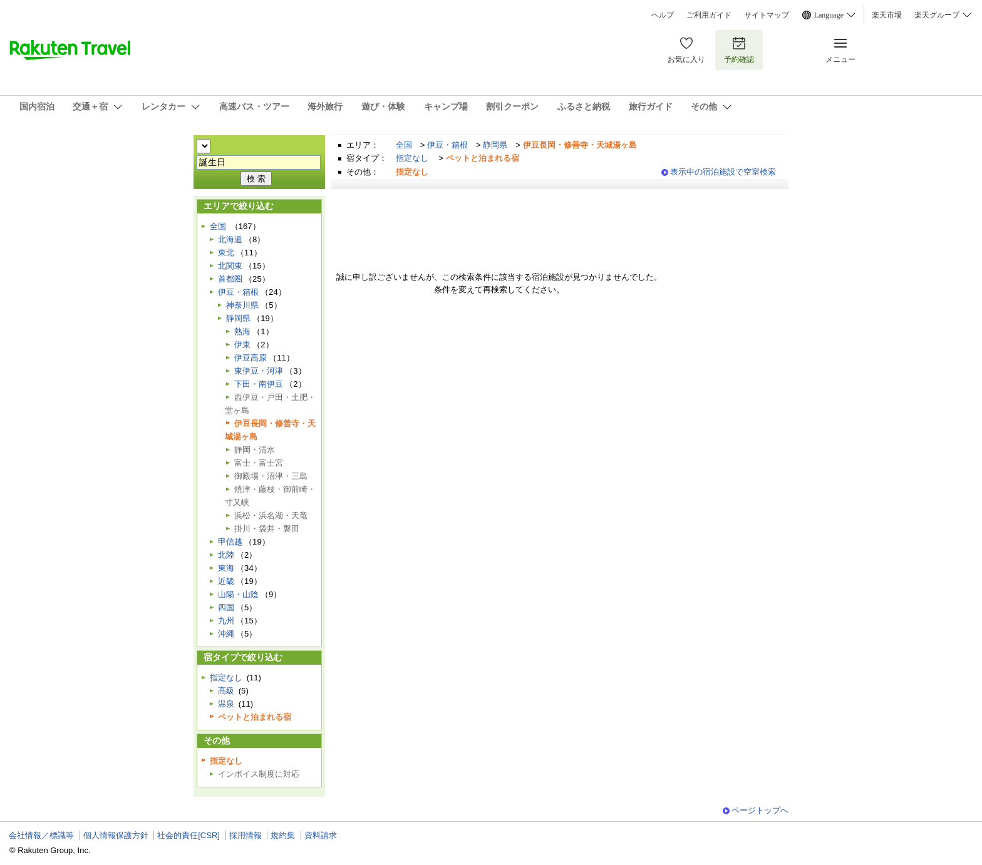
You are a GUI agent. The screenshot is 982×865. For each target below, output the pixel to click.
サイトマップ (766, 15)
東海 (226, 568)
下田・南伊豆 (258, 384)
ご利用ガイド (708, 15)
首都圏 (230, 279)
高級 (226, 690)
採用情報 (245, 835)
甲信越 (230, 541)
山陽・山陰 (238, 594)
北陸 (226, 555)
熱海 (242, 331)
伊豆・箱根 (447, 145)
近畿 (226, 581)
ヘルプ (662, 15)
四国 (226, 607)
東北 (226, 252)
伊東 (242, 344)
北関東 (230, 265)
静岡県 (495, 145)
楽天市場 (887, 15)
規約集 (283, 835)
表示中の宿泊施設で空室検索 (723, 172)
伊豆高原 (250, 357)
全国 (404, 145)
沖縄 (226, 633)
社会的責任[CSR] (188, 835)
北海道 (230, 239)
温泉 (226, 704)
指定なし (412, 158)
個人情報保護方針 (115, 835)
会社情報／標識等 (41, 835)
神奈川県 (242, 305)
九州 (226, 620)
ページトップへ (759, 810)
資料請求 (320, 835)
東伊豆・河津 (258, 371)
